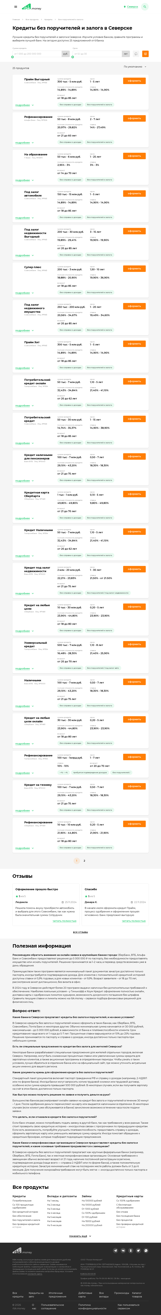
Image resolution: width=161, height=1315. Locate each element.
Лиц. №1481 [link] (40, 499)
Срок (75, 48)
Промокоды (121, 1293)
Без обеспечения (21, 1216)
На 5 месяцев (54, 1217)
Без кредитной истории (25, 1212)
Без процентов (124, 1220)
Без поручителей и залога (26, 1220)
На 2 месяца (53, 1204)
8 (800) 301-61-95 (88, 1274)
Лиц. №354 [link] (43, 386)
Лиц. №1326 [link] (42, 120)
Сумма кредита (19, 48)
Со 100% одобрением (93, 1213)
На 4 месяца (53, 1213)
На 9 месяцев (54, 1225)
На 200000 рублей (92, 1225)
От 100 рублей (89, 1217)
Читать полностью (64, 921)
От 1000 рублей (90, 1209)
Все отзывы (80, 932)
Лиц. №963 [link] (42, 82)
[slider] (41, 56)
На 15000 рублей (91, 1221)
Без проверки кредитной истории (25, 1225)
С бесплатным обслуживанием (124, 1206)
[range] (41, 54)
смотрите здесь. (35, 1274)
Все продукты (32, 19)
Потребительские (22, 1200)
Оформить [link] (134, 80)
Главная (16, 19)
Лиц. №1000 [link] (39, 461)
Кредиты (48, 19)
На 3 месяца (53, 1209)
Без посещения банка (128, 1216)
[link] (115, 1250)
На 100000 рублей (92, 1200)
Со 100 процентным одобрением (22, 1206)
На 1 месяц (53, 1200)
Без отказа (122, 1212)
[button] (15, 7)
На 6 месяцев (54, 1221)
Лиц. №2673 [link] (37, 158)
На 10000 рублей (91, 1204)
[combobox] (135, 67)
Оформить (134, 381)
